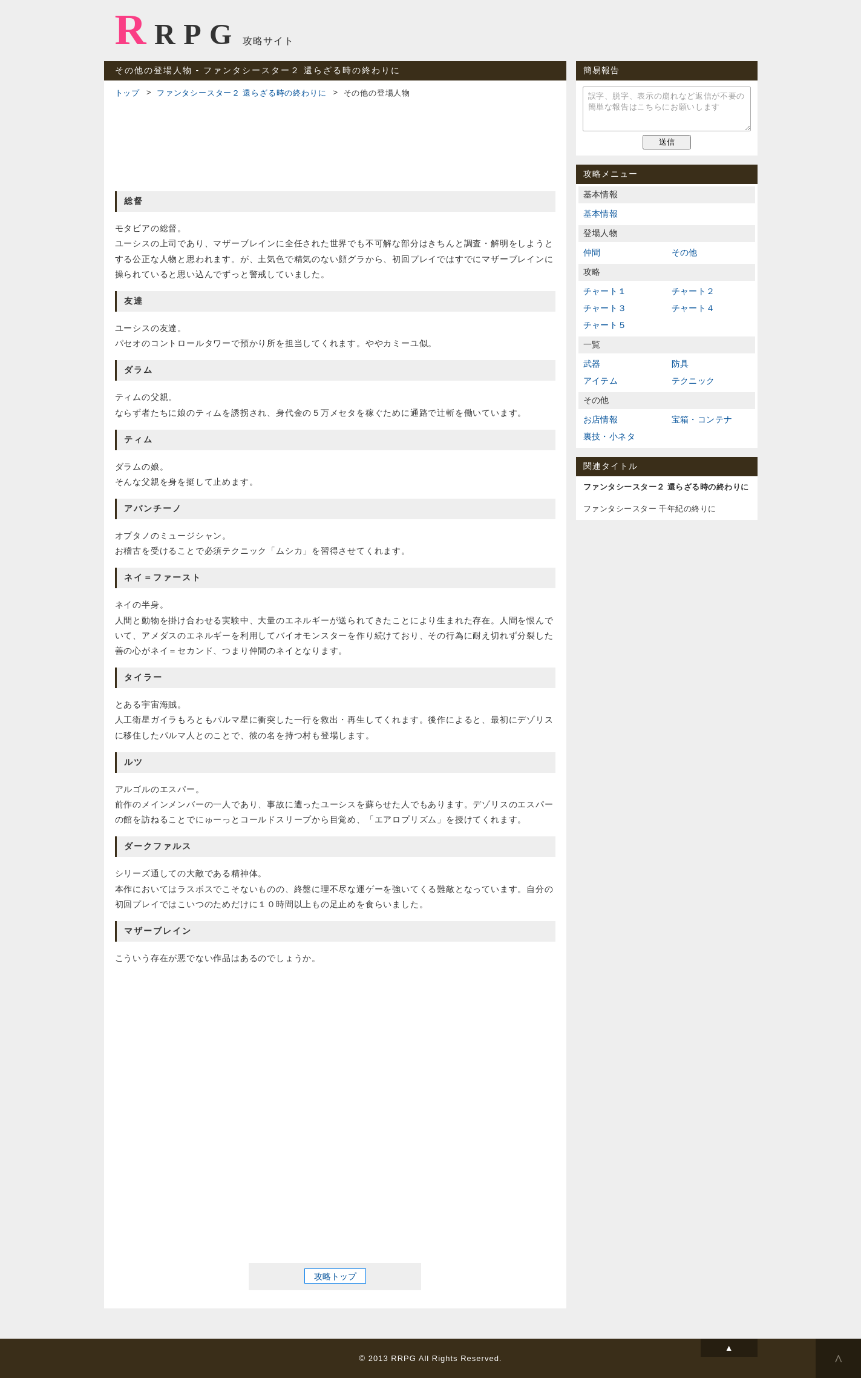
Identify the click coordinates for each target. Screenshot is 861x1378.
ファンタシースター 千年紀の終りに (649, 508)
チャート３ (605, 308)
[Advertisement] (335, 143)
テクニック (693, 381)
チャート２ (693, 291)
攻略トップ (335, 1276)
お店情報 (600, 419)
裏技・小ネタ (609, 436)
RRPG (177, 29)
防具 (680, 364)
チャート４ (693, 308)
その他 (685, 252)
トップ (127, 92)
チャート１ (605, 291)
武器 (592, 364)
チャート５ (605, 325)
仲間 (592, 252)
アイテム (600, 381)
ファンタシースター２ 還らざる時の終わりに (241, 92)
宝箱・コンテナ (702, 419)
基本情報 (600, 213)
